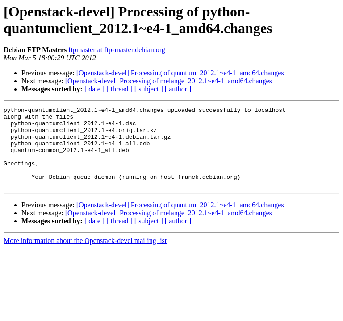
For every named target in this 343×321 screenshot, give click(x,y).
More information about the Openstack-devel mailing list (85, 256)
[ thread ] (119, 89)
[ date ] (94, 89)
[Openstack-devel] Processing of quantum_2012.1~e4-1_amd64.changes (180, 73)
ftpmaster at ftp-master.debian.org (116, 50)
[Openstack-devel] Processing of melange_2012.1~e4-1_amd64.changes (168, 81)
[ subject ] (148, 89)
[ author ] (178, 89)
